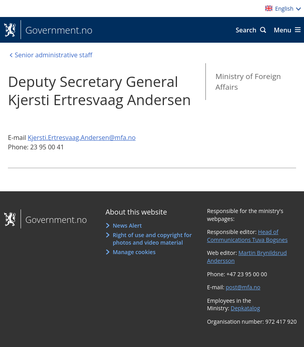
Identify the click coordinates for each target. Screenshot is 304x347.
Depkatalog (245, 308)
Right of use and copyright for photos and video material (152, 239)
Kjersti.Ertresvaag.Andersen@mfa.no (82, 137)
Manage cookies (134, 252)
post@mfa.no (243, 287)
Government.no (57, 30)
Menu (282, 30)
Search (246, 30)
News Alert (127, 225)
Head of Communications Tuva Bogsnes (247, 235)
